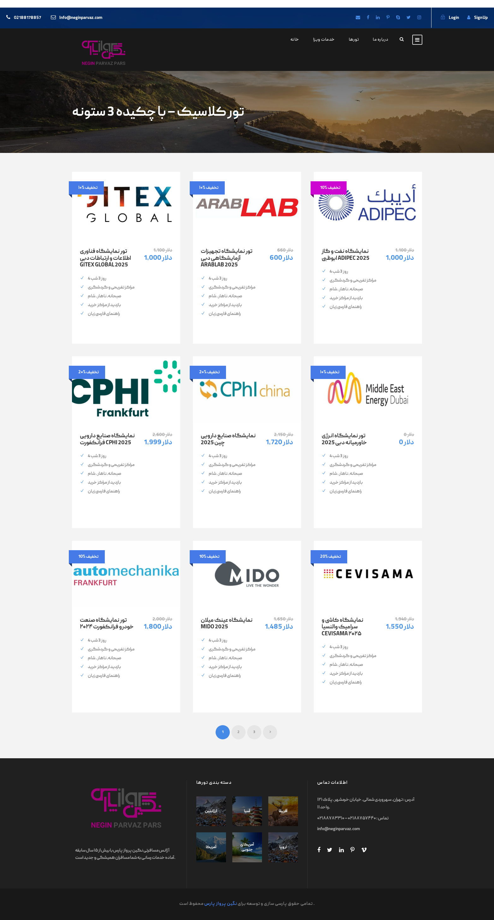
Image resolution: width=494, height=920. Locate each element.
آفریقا (283, 811)
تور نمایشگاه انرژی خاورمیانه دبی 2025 (344, 439)
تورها (354, 40)
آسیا (247, 811)
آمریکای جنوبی (247, 847)
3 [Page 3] (254, 732)
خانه (294, 40)
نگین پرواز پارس (220, 904)
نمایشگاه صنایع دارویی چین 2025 (228, 439)
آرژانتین (211, 811)
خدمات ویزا (324, 40)
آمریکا (211, 847)
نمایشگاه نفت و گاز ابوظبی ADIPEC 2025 (345, 255)
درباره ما (381, 40)
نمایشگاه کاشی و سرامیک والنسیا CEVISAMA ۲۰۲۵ (342, 627)
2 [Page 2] (238, 732)
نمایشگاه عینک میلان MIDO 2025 (227, 624)
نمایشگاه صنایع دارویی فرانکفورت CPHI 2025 (107, 439)
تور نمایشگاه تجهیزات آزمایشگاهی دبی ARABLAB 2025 (227, 258)
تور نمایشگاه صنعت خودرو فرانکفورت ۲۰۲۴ (107, 624)
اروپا (283, 847)
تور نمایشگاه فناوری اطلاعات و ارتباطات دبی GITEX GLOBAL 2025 (105, 258)
